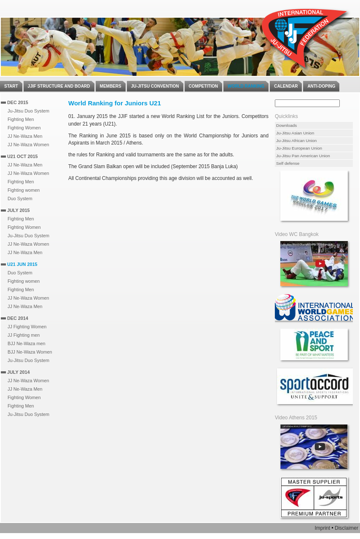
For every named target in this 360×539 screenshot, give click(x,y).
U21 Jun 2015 (22, 264)
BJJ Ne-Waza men (27, 343)
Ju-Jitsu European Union (299, 148)
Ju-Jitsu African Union (296, 140)
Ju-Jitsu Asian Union (295, 133)
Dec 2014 (17, 318)
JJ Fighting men (24, 335)
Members (110, 86)
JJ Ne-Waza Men (25, 136)
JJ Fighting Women (27, 326)
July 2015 (18, 210)
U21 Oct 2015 (22, 156)
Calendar (286, 86)
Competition (203, 86)
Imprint (322, 528)
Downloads (286, 125)
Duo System (20, 198)
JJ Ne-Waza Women (28, 144)
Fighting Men (21, 119)
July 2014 (18, 372)
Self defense (287, 163)
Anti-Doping (321, 86)
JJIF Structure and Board (59, 86)
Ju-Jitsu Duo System (28, 110)
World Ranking (246, 86)
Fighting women (24, 190)
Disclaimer (346, 528)
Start (11, 86)
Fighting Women (24, 127)
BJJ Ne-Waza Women (30, 351)
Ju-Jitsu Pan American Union (303, 155)
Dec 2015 (17, 102)
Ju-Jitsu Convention (155, 86)
